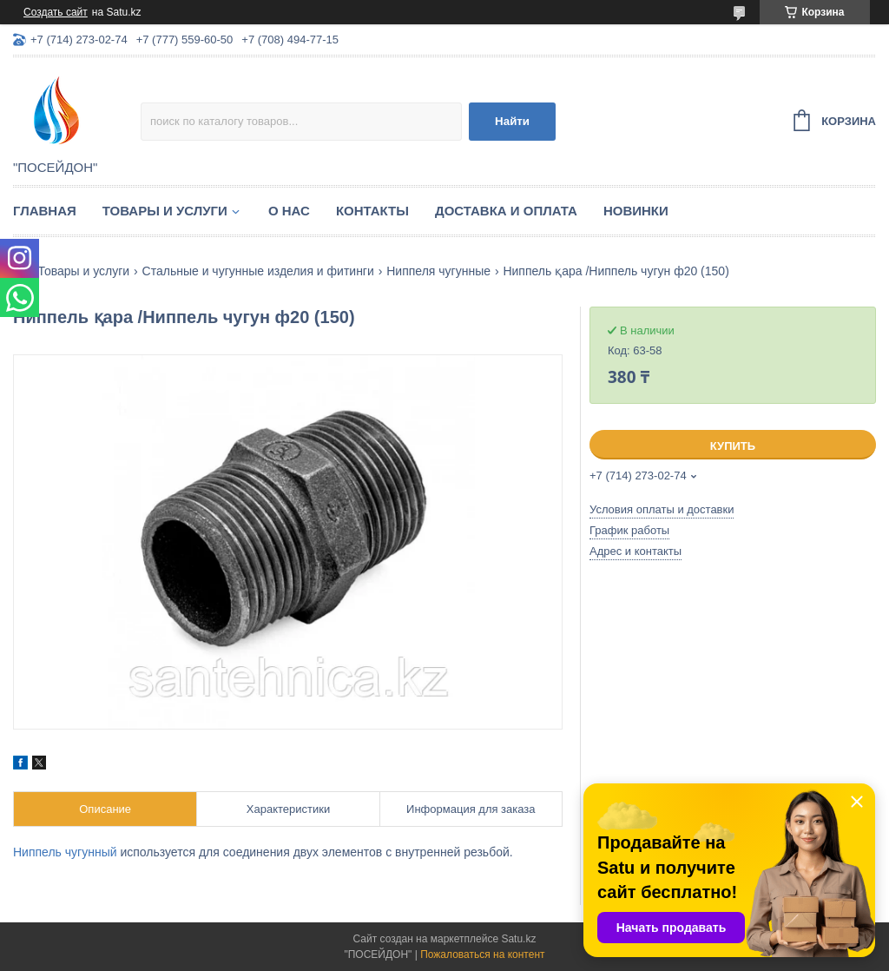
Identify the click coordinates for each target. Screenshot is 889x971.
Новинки (635, 210)
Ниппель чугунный (65, 852)
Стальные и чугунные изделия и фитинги (258, 271)
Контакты (372, 210)
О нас (289, 210)
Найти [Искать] (512, 121)
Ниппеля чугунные (438, 271)
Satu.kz (518, 939)
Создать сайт (55, 12)
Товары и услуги (164, 210)
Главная (44, 210)
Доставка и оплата (506, 210)
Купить (732, 445)
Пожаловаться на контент (482, 954)
